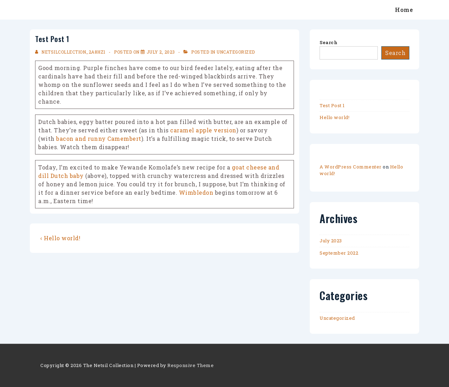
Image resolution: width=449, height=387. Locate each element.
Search (328, 42)
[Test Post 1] (161, 52)
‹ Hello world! (60, 238)
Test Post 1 (332, 105)
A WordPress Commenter (351, 167)
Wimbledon (196, 192)
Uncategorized (235, 52)
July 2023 (331, 240)
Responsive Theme (190, 365)
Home (404, 9)
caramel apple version (203, 130)
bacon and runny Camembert (98, 138)
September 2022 (339, 253)
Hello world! (334, 117)
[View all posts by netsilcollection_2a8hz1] (71, 52)
